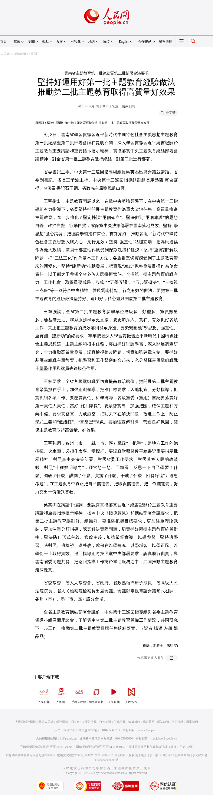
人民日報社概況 (25, 721)
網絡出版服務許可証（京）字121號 (142, 755)
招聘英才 (76, 721)
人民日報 (43, 694)
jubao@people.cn (148, 730)
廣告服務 (91, 721)
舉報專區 (166, 41)
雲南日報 (128, 106)
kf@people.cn (68, 738)
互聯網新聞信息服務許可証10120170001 (46, 746)
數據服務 (134, 721)
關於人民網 (46, 721)
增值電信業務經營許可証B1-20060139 (100, 746)
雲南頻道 (20, 54)
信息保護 (177, 721)
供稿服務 (120, 721)
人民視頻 (113, 694)
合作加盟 (105, 721)
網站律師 (163, 721)
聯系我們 (192, 721)
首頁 (3, 41)
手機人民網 (78, 694)
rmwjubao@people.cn (164, 738)
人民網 (5, 54)
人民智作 (131, 694)
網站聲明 (149, 721)
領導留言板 (96, 694)
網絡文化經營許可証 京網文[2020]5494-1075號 (87, 755)
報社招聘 (62, 721)
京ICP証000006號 (179, 755)
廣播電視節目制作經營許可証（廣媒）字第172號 (161, 746)
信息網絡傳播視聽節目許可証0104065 (30, 755)
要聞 (34, 54)
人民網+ (61, 694)
